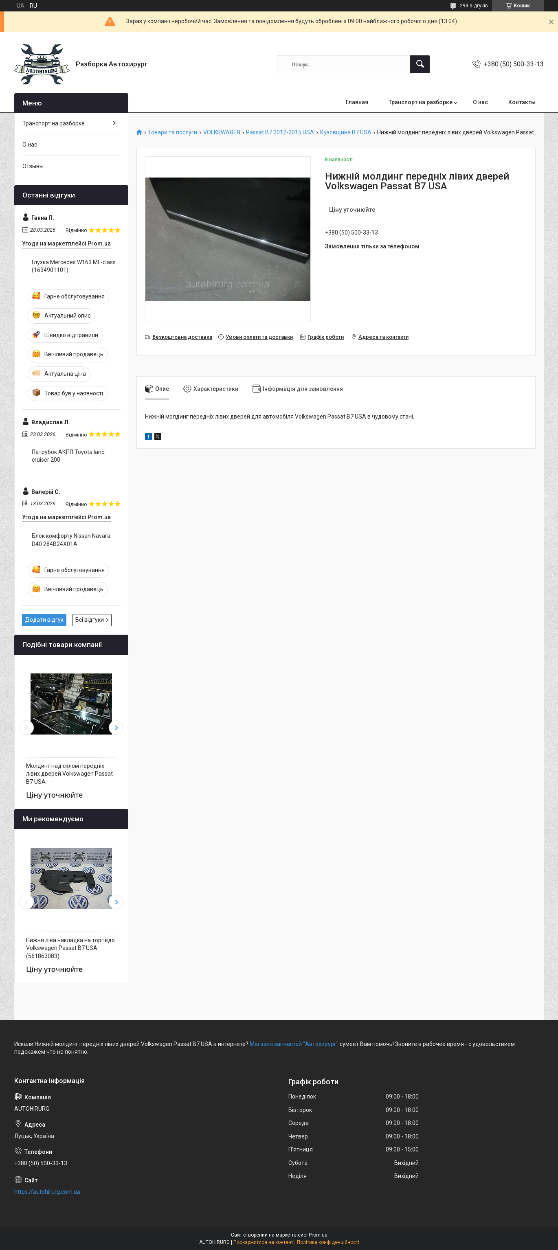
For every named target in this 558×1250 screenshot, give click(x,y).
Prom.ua (318, 1235)
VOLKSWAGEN (221, 132)
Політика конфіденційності (328, 1242)
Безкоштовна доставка (182, 337)
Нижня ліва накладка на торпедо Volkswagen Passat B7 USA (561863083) (70, 948)
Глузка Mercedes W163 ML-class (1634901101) (74, 266)
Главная (357, 102)
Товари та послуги (172, 132)
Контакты (522, 102)
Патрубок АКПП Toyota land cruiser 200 (68, 456)
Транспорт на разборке (421, 102)
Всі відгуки (89, 619)
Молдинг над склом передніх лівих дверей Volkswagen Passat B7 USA (69, 774)
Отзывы (33, 166)
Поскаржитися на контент (263, 1242)
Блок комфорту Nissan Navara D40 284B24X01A (71, 540)
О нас (480, 102)
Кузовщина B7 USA (345, 132)
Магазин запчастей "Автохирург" (294, 1044)
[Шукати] (420, 64)
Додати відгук (44, 619)
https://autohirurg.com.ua (47, 1192)
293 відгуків (474, 6)
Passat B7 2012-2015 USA (280, 132)
